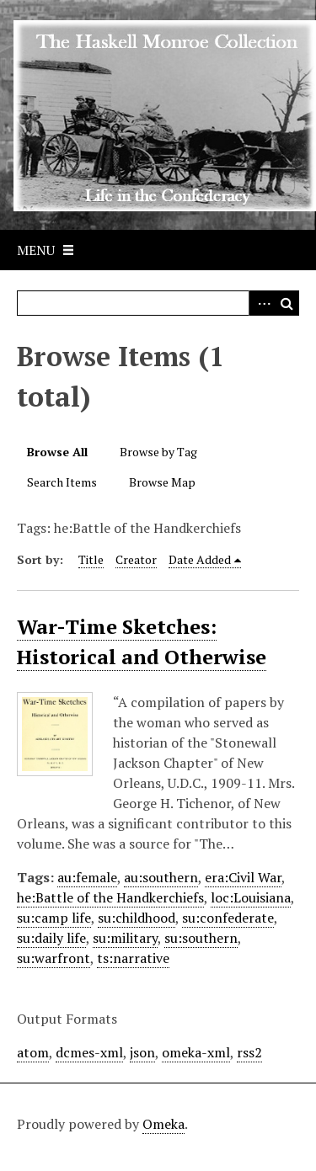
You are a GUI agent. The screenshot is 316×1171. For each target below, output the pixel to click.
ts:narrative (133, 958)
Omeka (163, 1124)
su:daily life (51, 938)
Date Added (200, 559)
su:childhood (136, 917)
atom (33, 1052)
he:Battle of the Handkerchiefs (110, 897)
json (142, 1052)
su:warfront (53, 958)
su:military (125, 938)
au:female (87, 877)
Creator (136, 559)
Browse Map (162, 482)
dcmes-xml (89, 1052)
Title (91, 559)
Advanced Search (261, 303)
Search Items (62, 482)
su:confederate (228, 917)
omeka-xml (196, 1052)
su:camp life (54, 917)
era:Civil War (243, 877)
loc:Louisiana (251, 897)
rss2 (249, 1052)
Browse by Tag (158, 452)
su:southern (201, 938)
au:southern (161, 877)
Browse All (57, 452)
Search (286, 303)
